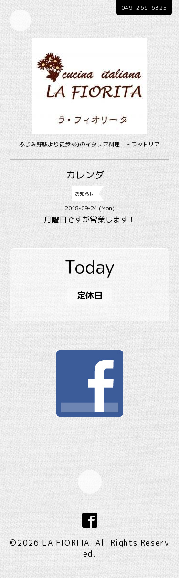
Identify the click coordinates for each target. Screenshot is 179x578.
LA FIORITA (66, 542)
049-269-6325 (144, 7)
